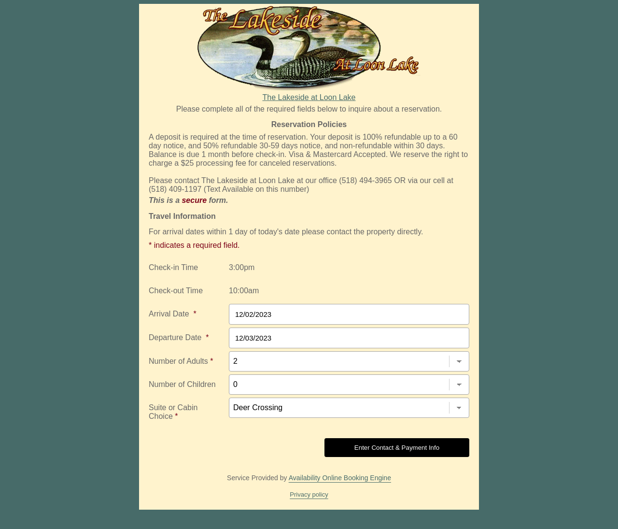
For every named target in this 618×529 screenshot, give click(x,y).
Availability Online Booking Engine (340, 478)
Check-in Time (173, 267)
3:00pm (241, 267)
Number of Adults (181, 361)
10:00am (244, 290)
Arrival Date (173, 314)
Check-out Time (176, 290)
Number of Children (182, 384)
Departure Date (179, 337)
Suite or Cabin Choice (173, 411)
